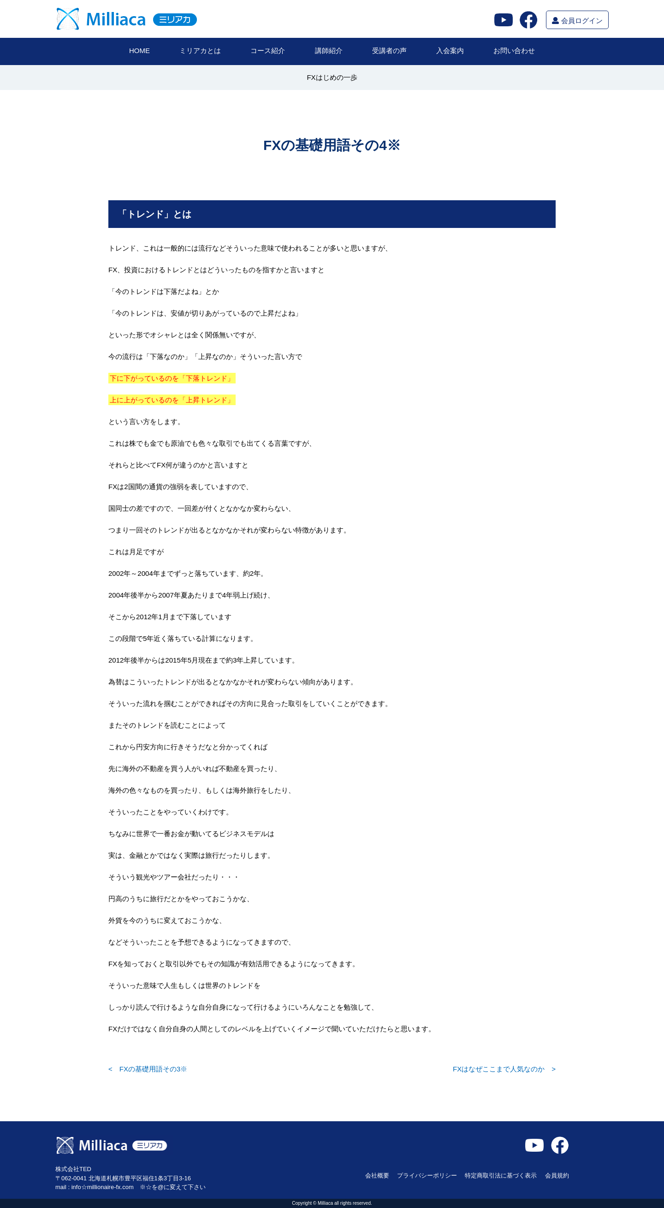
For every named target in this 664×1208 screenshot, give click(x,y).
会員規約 (557, 1175)
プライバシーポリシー (427, 1175)
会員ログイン (577, 20)
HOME (139, 50)
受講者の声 (389, 50)
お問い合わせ (514, 50)
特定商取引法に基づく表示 (501, 1175)
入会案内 (450, 50)
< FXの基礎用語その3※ (147, 1069)
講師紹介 (329, 50)
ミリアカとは (200, 50)
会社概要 (377, 1175)
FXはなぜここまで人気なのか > (504, 1069)
